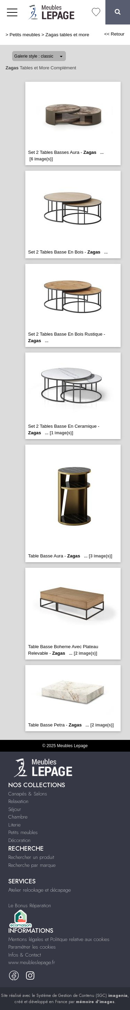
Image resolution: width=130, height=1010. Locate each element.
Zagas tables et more (67, 34)
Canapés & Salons (27, 794)
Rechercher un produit (31, 857)
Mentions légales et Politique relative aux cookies (59, 939)
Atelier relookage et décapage (39, 890)
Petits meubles (25, 34)
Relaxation (18, 801)
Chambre (17, 817)
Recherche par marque (31, 865)
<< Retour (114, 34)
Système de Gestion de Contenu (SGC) (82, 995)
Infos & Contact (24, 955)
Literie (14, 825)
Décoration (19, 840)
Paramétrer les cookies (32, 947)
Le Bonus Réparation (29, 905)
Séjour (14, 809)
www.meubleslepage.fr (31, 962)
